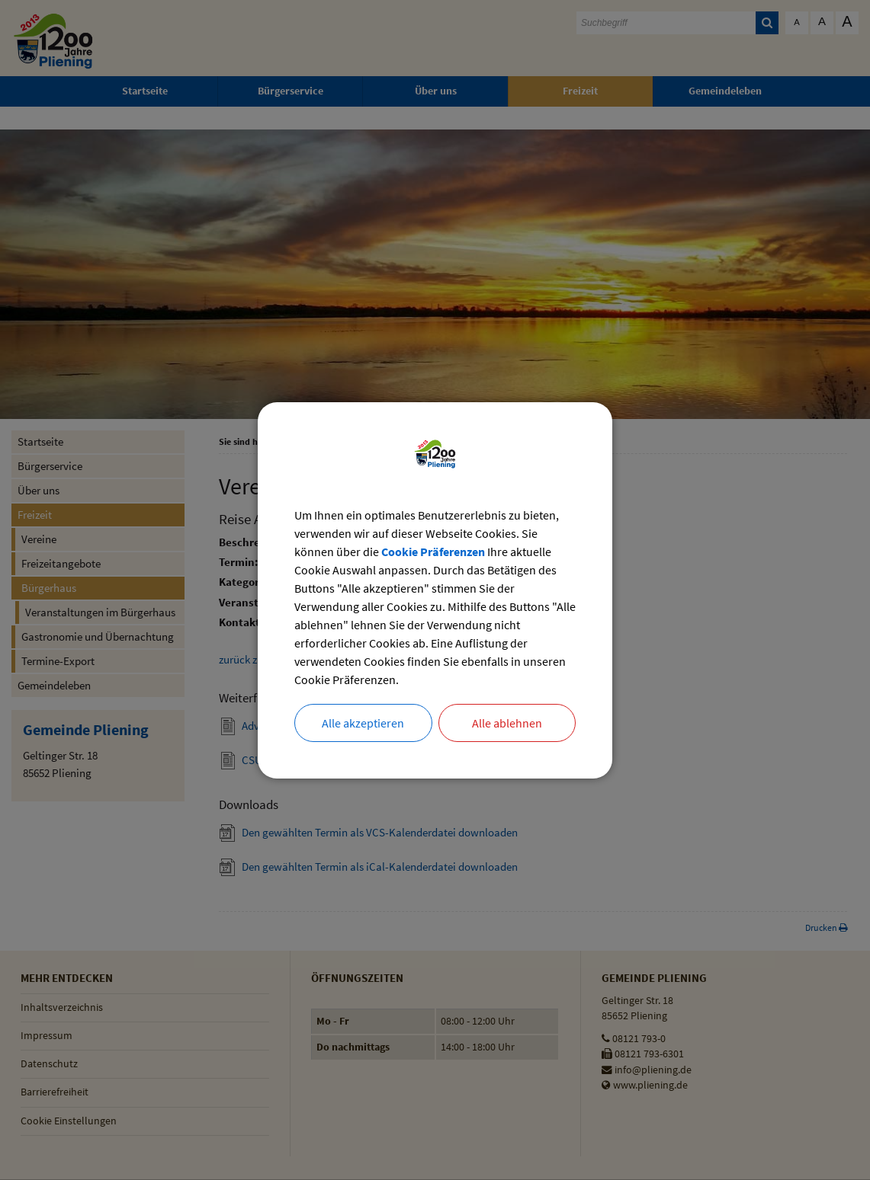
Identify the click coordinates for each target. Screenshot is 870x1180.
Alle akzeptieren (363, 723)
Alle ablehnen (507, 723)
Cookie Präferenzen (433, 551)
